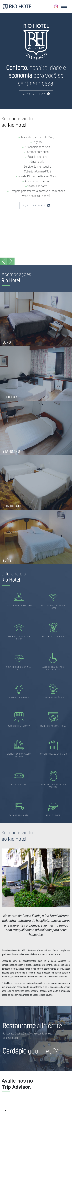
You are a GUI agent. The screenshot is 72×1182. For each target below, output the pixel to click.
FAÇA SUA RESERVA (36, 93)
